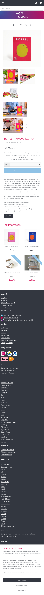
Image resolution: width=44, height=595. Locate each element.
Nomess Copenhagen (8, 422)
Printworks (4, 427)
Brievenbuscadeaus (8, 452)
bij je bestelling (29, 320)
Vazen (3, 524)
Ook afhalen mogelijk (10, 318)
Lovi (2, 415)
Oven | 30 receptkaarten (32, 246)
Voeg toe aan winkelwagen (22, 171)
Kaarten (3, 479)
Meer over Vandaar (7, 373)
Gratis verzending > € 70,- (12, 315)
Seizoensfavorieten (7, 450)
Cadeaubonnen (6, 455)
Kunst (3, 489)
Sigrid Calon (5, 429)
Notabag (4, 425)
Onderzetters (5, 501)
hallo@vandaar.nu (7, 308)
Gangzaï (4, 393)
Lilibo (3, 410)
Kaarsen (3, 477)
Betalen (3, 333)
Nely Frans (4, 420)
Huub (3, 400)
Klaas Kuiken (5, 405)
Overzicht (8, 216)
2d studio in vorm (7, 383)
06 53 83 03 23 (6, 305)
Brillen (3, 469)
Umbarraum (5, 434)
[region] (22, 563)
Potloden (4, 509)
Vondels (4, 437)
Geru (2, 395)
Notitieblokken (6, 499)
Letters (3, 494)
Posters (3, 506)
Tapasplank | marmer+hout (12, 272)
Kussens (4, 491)
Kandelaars (5, 482)
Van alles (4, 442)
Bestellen (4, 330)
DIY (2, 472)
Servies (3, 514)
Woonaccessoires (7, 526)
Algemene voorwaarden (9, 340)
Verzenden (5, 335)
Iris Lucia (4, 402)
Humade (4, 397)
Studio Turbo (5, 432)
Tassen (3, 519)
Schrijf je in (4, 534)
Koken (3, 487)
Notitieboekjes (6, 496)
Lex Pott (4, 407)
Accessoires (5, 464)
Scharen (4, 511)
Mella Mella (5, 417)
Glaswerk (4, 474)
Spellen (3, 516)
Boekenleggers (6, 467)
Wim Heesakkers (7, 439)
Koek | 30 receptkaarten (12, 246)
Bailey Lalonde (6, 385)
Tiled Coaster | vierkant (32, 272)
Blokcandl (4, 388)
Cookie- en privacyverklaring (29, 573)
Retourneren (5, 338)
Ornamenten (5, 504)
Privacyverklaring (7, 343)
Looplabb (4, 412)
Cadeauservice (6, 328)
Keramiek (4, 484)
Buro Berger (5, 390)
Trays (3, 521)
